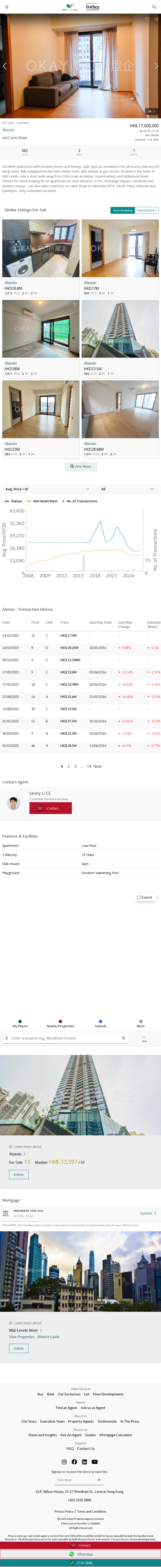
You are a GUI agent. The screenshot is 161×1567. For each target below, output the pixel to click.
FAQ (70, 1448)
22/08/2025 (10, 697)
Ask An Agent (71, 1435)
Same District (147, 210)
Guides (90, 1435)
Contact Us (86, 1448)
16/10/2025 (10, 648)
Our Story (29, 1421)
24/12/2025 (10, 635)
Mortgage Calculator (115, 1435)
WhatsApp (80, 1554)
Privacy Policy (64, 1511)
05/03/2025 (10, 746)
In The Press (129, 1421)
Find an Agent (66, 1407)
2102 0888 (80, 1563)
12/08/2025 (10, 709)
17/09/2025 (10, 672)
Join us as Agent (92, 1407)
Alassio (11, 282)
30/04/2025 (10, 733)
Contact (80, 1545)
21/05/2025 (10, 721)
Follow (19, 1174)
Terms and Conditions (91, 1511)
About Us (80, 1416)
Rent (50, 1394)
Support (80, 1443)
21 (152, 111)
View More (80, 466)
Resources (81, 1429)
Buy (40, 1394)
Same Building (122, 210)
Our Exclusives (69, 1394)
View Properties (22, 1336)
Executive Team (52, 1421)
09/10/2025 (10, 660)
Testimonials (107, 1421)
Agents (80, 1402)
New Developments (108, 1394)
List (87, 1394)
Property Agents (81, 1421)
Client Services (80, 1389)
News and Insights (43, 1435)
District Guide (48, 1336)
